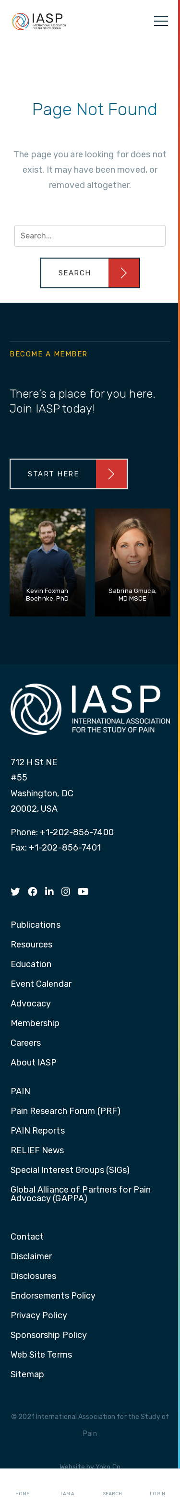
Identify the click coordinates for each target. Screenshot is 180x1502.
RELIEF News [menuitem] (37, 1151)
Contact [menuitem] (27, 1237)
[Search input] (90, 236)
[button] (90, 273)
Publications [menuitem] (35, 925)
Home (22, 1486)
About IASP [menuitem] (34, 1063)
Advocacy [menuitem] (31, 1004)
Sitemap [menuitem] (28, 1375)
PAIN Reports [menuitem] (38, 1131)
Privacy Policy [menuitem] (39, 1316)
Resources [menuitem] (32, 945)
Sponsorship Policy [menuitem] (49, 1335)
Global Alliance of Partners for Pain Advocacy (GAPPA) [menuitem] (81, 1194)
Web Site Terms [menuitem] (41, 1355)
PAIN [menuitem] (20, 1092)
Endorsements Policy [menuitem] (53, 1296)
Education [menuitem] (31, 965)
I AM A (67, 1486)
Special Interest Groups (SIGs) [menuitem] (70, 1170)
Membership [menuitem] (35, 1024)
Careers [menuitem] (26, 1043)
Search (112, 1486)
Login (157, 1486)
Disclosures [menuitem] (34, 1276)
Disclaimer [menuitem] (31, 1257)
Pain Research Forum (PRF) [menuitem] (66, 1111)
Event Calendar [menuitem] (41, 984)
